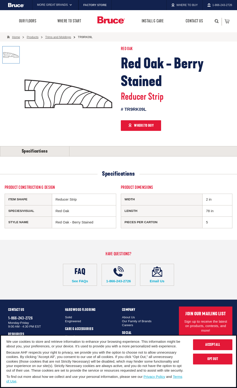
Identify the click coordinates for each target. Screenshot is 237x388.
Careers (127, 325)
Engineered (73, 321)
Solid (68, 317)
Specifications (35, 151)
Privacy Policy (154, 377)
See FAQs (79, 274)
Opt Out (212, 359)
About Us (128, 317)
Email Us (157, 274)
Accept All (212, 344)
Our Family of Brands (137, 321)
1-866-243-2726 (118, 274)
